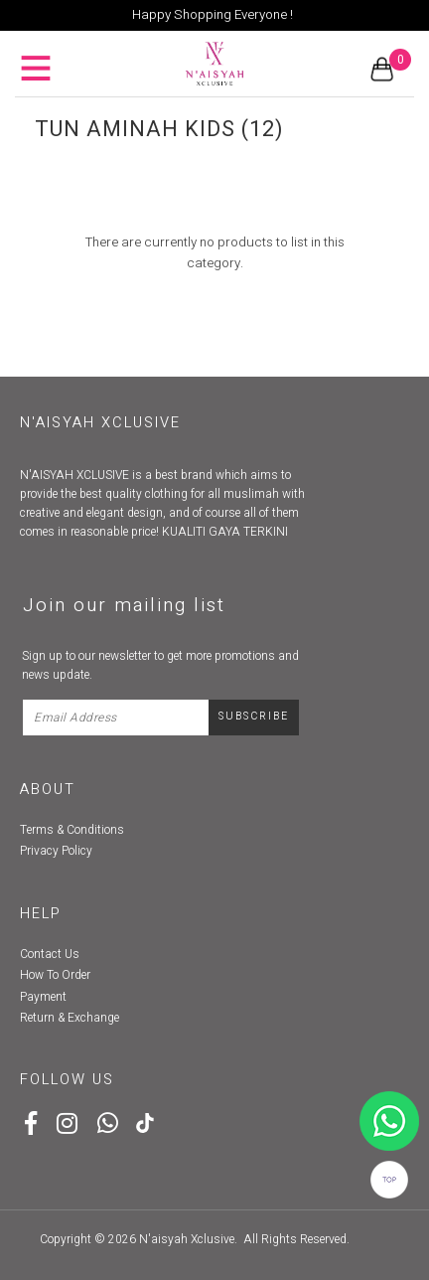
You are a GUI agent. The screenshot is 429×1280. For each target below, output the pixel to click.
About (47, 789)
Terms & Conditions (72, 830)
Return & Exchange (69, 1018)
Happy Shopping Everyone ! (212, 15)
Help (41, 913)
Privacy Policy (56, 851)
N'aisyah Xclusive (186, 1239)
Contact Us (49, 954)
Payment (43, 997)
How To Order (55, 975)
